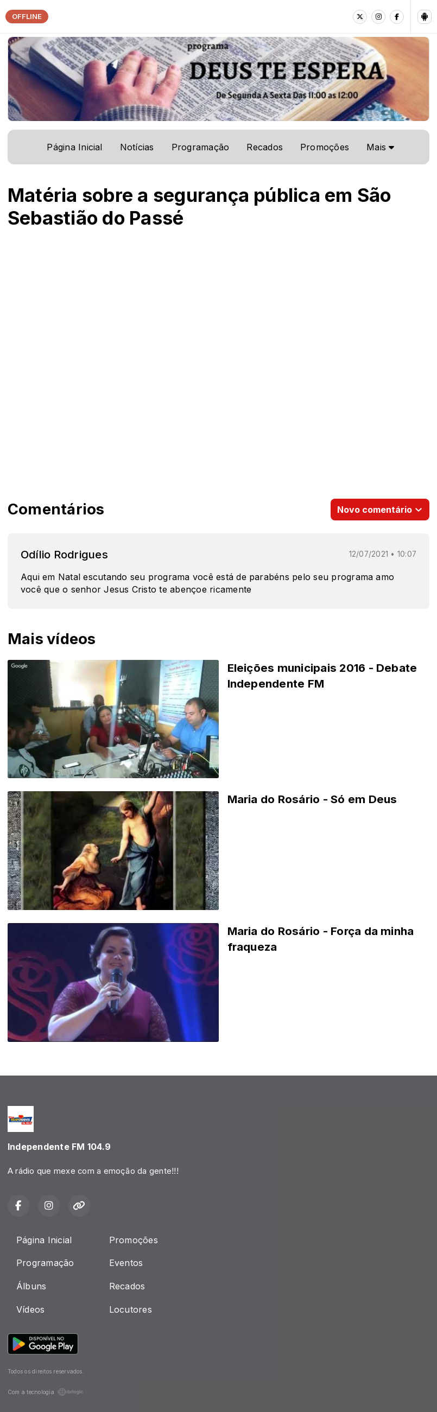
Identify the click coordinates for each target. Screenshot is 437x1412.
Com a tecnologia (46, 1392)
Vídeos (30, 1309)
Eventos (126, 1262)
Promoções (324, 147)
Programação (201, 147)
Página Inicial (74, 147)
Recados (264, 147)
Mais (380, 147)
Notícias (137, 147)
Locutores (130, 1309)
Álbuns (31, 1286)
